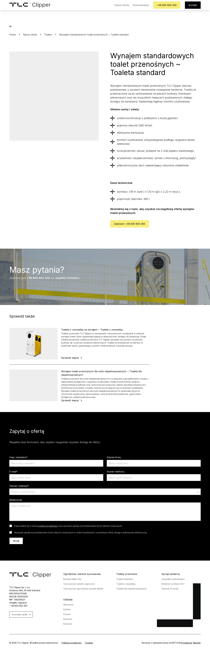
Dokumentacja (140, 5)
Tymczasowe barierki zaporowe (78, 584)
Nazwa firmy (114, 457)
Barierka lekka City (72, 579)
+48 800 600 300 (167, 5)
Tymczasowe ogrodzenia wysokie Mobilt (83, 588)
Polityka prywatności (72, 643)
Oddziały (68, 599)
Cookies (89, 643)
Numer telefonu (115, 471)
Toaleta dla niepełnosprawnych (131, 588)
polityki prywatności (48, 526)
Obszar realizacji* (19, 485)
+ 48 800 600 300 (18, 605)
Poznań (67, 614)
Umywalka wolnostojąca (172, 579)
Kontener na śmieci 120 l (172, 584)
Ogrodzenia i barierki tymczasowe (82, 574)
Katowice (67, 619)
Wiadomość (15, 499)
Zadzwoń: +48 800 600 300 (129, 223)
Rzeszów (67, 624)
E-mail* (13, 471)
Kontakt (193, 5)
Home (12, 34)
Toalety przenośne (126, 574)
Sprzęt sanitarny (170, 574)
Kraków (67, 609)
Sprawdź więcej (71, 357)
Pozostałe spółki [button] (21, 614)
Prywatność (186, 643)
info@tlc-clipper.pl (18, 602)
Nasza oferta (121, 5)
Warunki (197, 643)
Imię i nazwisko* (18, 457)
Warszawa (68, 604)
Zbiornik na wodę (169, 588)
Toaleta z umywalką (125, 584)
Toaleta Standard (124, 579)
